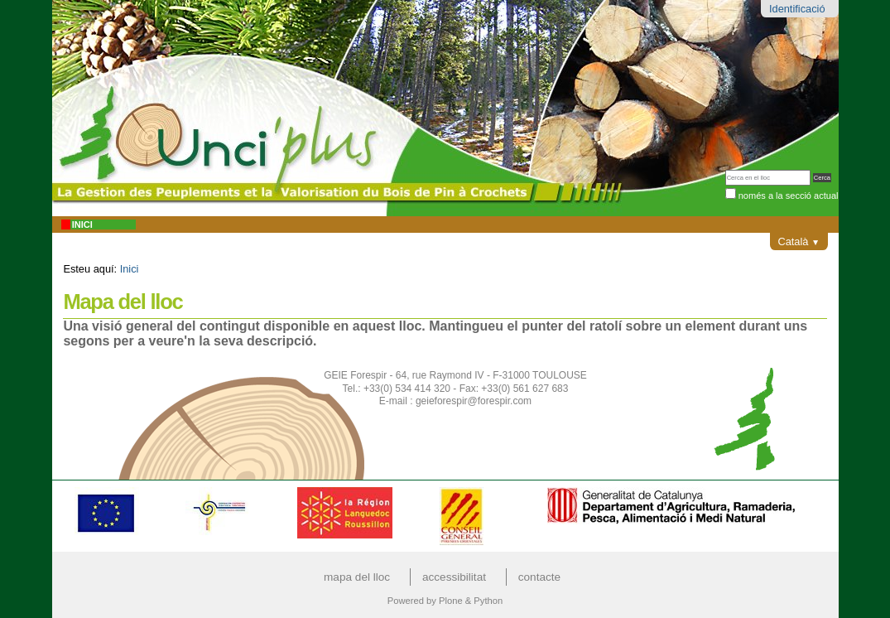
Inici (82, 224)
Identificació (797, 8)
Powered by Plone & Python (445, 601)
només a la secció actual (788, 195)
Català (798, 241)
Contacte (539, 577)
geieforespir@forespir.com (474, 401)
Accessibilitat (454, 577)
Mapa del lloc (357, 577)
